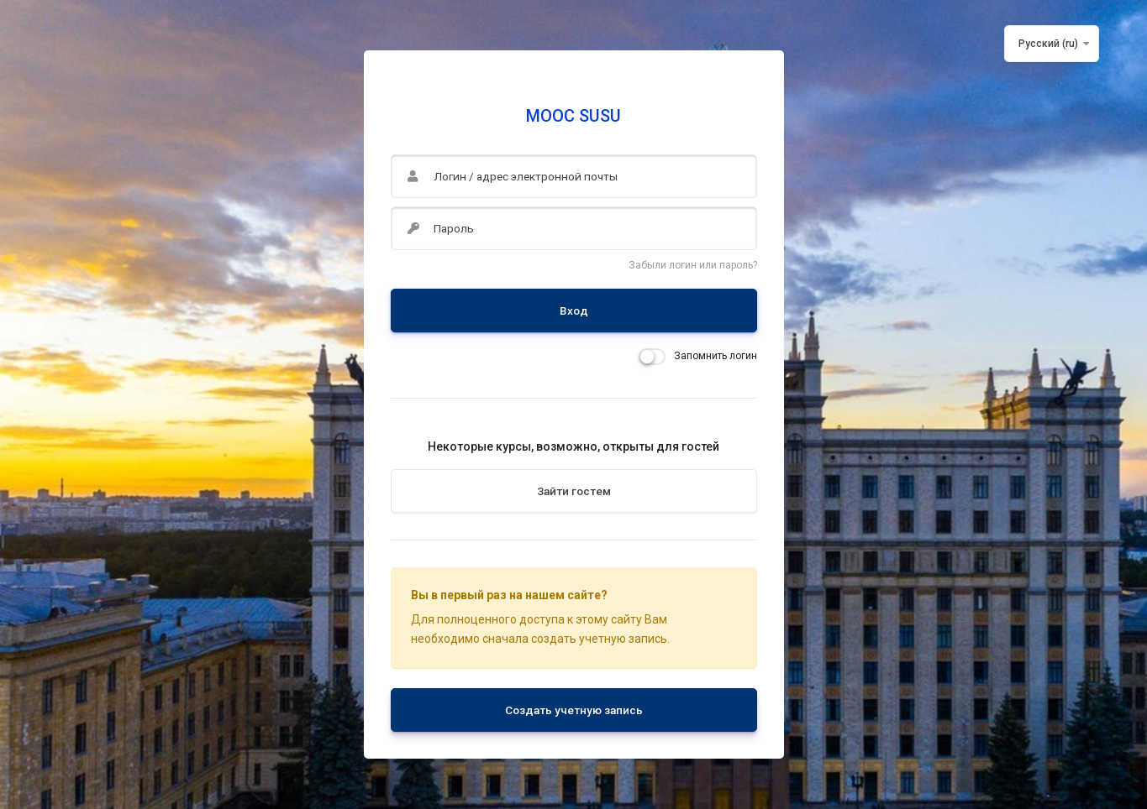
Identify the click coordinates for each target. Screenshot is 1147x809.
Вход (574, 310)
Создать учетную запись (574, 710)
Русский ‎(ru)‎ (1048, 44)
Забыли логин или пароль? (693, 265)
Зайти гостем (574, 491)
